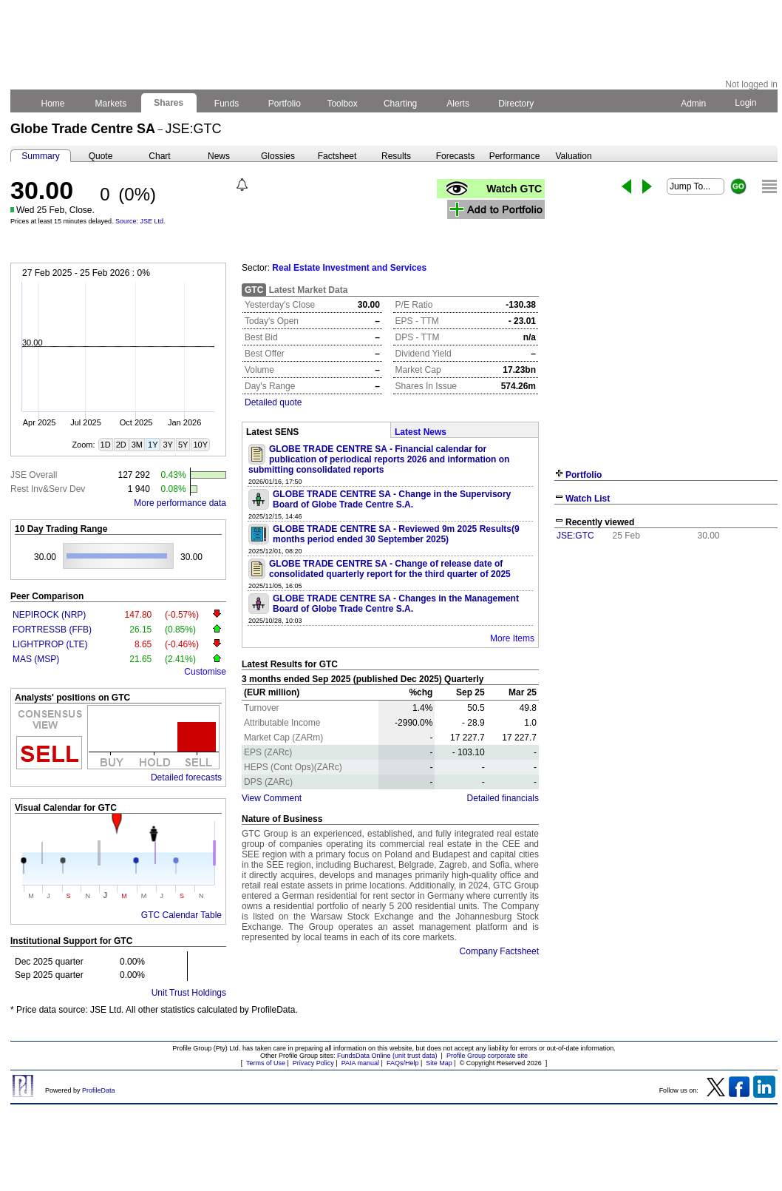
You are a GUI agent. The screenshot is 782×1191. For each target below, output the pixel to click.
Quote (101, 156)
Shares (169, 103)
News (219, 156)
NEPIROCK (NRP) (49, 615)
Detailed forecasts (186, 777)
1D (106, 444)
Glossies (278, 156)
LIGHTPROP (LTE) (50, 644)
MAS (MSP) (36, 659)
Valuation (573, 156)
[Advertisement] (666, 656)
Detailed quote (273, 402)
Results (396, 156)
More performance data (180, 503)
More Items (512, 638)
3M (137, 444)
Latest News (420, 432)
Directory (516, 103)
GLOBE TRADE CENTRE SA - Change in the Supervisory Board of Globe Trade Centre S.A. (392, 499)
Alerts (458, 103)
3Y (167, 444)
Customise (205, 672)
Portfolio (285, 103)
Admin (693, 103)
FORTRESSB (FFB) (52, 629)
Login (745, 103)
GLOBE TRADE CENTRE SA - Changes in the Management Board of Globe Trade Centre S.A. (396, 603)
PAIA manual (360, 1063)
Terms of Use (265, 1063)
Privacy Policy (313, 1063)
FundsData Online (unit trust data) (387, 1055)
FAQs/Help (403, 1063)
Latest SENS (272, 432)
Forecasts (455, 156)
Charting (400, 103)
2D (121, 444)
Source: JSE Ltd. (140, 221)
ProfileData (98, 1090)
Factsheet (337, 156)
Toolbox (342, 103)
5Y (183, 444)
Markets (110, 103)
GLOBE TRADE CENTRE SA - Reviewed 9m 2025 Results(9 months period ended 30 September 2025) (396, 534)
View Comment (272, 798)
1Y (152, 444)
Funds (227, 103)
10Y (200, 444)
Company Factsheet (499, 951)
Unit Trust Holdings (189, 993)
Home (52, 103)
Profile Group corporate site (487, 1055)
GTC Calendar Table (181, 915)
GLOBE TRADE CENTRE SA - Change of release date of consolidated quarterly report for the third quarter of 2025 (390, 569)
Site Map (439, 1063)
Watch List (587, 498)
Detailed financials (503, 798)
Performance (514, 156)
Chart (159, 156)
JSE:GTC (575, 535)
